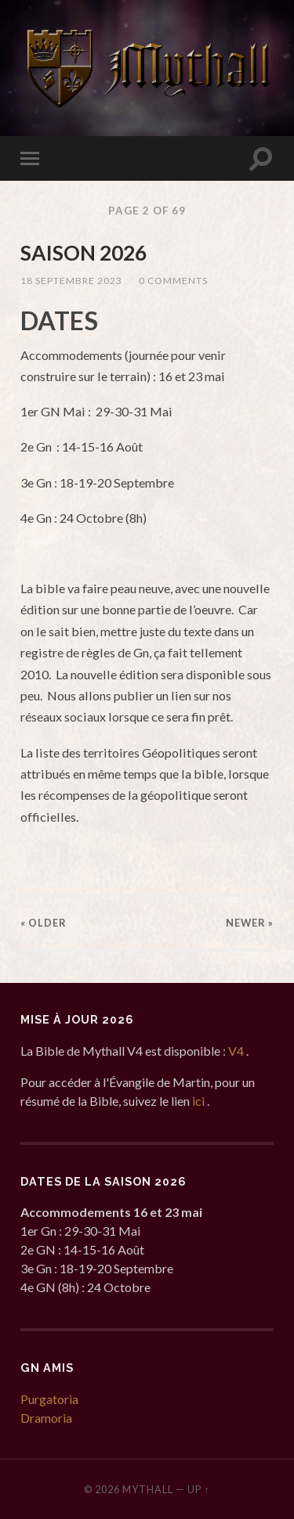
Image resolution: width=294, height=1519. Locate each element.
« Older (43, 922)
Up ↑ (198, 1489)
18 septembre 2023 (71, 280)
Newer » (250, 922)
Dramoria (46, 1417)
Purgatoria (49, 1398)
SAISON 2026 (83, 252)
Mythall (147, 1489)
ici (199, 1100)
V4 (237, 1050)
